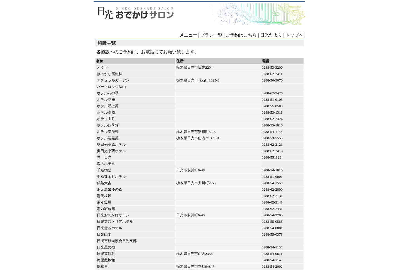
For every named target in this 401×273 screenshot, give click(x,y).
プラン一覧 (211, 35)
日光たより (271, 35)
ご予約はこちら (241, 35)
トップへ (294, 35)
